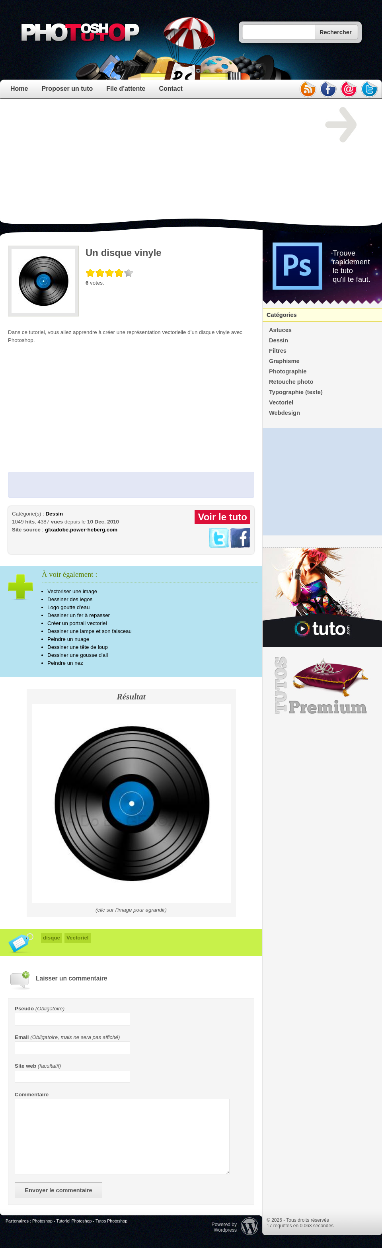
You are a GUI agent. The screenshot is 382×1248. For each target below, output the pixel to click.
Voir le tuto (222, 517)
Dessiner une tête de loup (77, 647)
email (349, 89)
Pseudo (24, 1009)
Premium (322, 685)
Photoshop (42, 1221)
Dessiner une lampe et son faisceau (89, 631)
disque (51, 938)
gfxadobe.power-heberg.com (81, 530)
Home (19, 88)
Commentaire (32, 1095)
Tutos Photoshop (111, 1221)
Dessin (54, 514)
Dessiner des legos (69, 599)
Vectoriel (77, 938)
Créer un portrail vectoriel (77, 623)
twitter (369, 89)
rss (307, 89)
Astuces (280, 330)
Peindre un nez (65, 663)
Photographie (287, 371)
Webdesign (284, 413)
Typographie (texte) (296, 392)
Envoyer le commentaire (58, 1190)
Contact (171, 88)
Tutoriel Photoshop (74, 1221)
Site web (25, 1066)
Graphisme (284, 361)
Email (22, 1037)
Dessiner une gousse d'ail (77, 655)
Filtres (277, 351)
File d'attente (125, 88)
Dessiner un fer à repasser (78, 615)
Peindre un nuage (68, 639)
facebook (328, 89)
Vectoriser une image (72, 591)
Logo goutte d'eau (68, 607)
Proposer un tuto (67, 88)
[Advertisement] (134, 163)
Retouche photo (291, 382)
